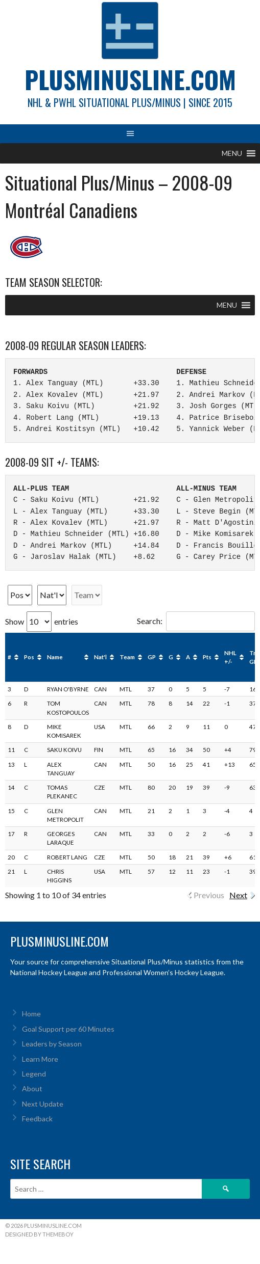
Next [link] (238, 895)
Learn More (40, 1059)
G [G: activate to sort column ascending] (171, 657)
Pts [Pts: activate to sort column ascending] (207, 657)
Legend (34, 1073)
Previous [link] (209, 895)
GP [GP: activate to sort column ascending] (152, 657)
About (32, 1088)
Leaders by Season (52, 1043)
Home (31, 1013)
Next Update (42, 1103)
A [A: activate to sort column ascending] (188, 657)
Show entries (41, 621)
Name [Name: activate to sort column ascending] (55, 657)
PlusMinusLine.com (130, 79)
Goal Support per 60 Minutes (68, 1029)
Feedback (37, 1118)
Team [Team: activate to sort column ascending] (127, 657)
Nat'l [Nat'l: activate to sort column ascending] (100, 657)
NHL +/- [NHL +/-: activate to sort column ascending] (230, 657)
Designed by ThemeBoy (39, 1234)
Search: (196, 621)
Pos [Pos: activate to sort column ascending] (29, 657)
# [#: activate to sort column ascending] (9, 657)
